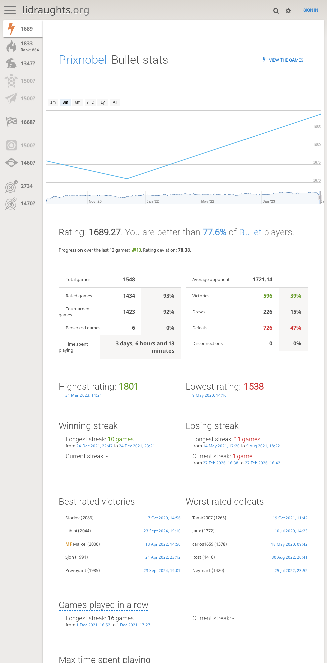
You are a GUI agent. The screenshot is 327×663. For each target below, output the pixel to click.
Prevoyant (75, 570)
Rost (196, 557)
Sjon (69, 557)
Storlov (72, 518)
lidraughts (55, 9)
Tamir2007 (202, 518)
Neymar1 (201, 570)
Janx (196, 531)
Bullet (250, 232)
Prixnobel (83, 60)
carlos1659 (202, 544)
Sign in (310, 10)
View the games (286, 60)
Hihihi (71, 531)
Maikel (75, 544)
